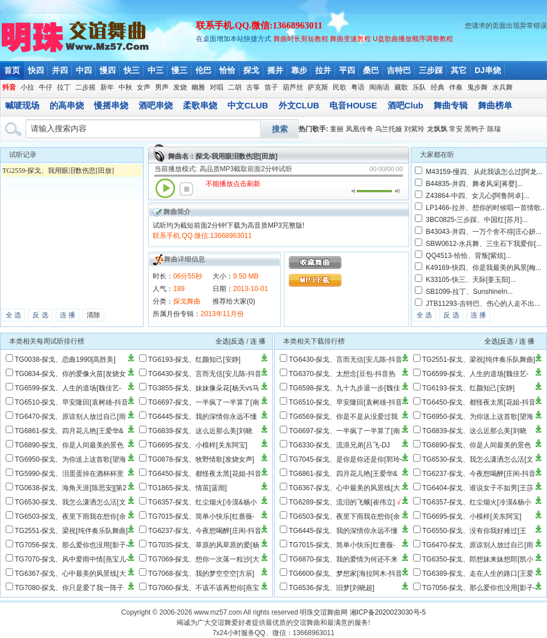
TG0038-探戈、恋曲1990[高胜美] (65, 360)
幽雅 (198, 87)
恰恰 (227, 70)
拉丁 (64, 87)
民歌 (339, 87)
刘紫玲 (414, 129)
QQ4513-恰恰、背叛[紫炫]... (468, 256)
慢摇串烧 (111, 105)
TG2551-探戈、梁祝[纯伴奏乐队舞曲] (71, 531)
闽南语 (379, 87)
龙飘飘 (437, 129)
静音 (354, 191)
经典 (437, 87)
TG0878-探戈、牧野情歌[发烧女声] (201, 459)
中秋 (125, 87)
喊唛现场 (22, 105)
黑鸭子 (474, 129)
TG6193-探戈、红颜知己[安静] (194, 360)
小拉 (27, 87)
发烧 (180, 87)
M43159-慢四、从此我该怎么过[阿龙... (484, 172)
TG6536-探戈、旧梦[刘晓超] (331, 588)
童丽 (337, 129)
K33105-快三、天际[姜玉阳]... (471, 280)
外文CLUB (299, 105)
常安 (456, 129)
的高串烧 (67, 105)
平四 (347, 70)
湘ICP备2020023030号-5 (388, 612)
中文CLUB (247, 105)
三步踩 (431, 70)
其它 (459, 70)
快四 (36, 70)
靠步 (299, 70)
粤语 (358, 87)
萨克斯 (318, 87)
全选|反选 (229, 341)
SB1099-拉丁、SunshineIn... (469, 292)
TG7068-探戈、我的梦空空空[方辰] (201, 574)
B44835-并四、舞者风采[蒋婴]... (474, 184)
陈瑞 (494, 129)
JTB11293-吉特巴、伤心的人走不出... (483, 304)
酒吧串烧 (155, 105)
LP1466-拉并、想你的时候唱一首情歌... (486, 208)
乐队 (419, 87)
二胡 (235, 87)
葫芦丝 (293, 87)
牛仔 (45, 87)
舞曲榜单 (495, 105)
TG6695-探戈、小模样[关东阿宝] (197, 445)
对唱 (216, 87)
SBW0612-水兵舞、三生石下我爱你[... (483, 244)
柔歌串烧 (200, 105)
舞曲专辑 (451, 105)
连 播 (67, 315)
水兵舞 (502, 87)
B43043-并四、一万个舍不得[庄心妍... (483, 232)
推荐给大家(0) (234, 301)
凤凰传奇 (359, 129)
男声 (162, 87)
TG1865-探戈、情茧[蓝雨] (187, 488)
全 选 (13, 315)
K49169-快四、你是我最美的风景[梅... (483, 268)
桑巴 (371, 70)
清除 (93, 315)
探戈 (251, 70)
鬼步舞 (477, 87)
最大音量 (397, 191)
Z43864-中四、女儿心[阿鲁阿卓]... (477, 196)
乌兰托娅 (388, 129)
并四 (60, 70)
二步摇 (85, 87)
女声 (143, 87)
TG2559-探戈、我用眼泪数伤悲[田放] (58, 171)
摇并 (275, 70)
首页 (12, 70)
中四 (84, 70)
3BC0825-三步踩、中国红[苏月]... (477, 220)
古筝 (253, 87)
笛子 (271, 87)
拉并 (323, 70)
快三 (132, 70)
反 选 (40, 315)
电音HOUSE (353, 105)
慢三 (179, 70)
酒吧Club (405, 105)
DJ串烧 (488, 70)
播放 (165, 188)
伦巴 (203, 70)
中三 (156, 70)
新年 (107, 87)
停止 (186, 189)
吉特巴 (399, 70)
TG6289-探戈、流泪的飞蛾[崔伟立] (342, 502)
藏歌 (401, 87)
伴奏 (456, 87)
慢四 (108, 70)
